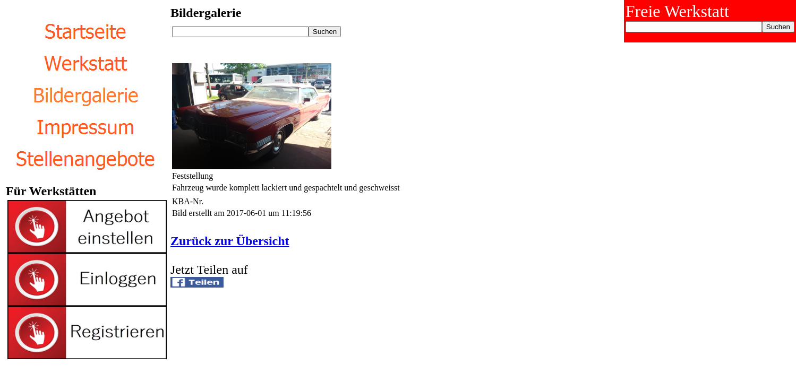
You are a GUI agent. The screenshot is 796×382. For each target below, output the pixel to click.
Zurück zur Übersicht (229, 241)
